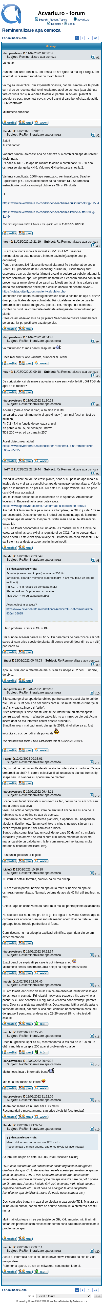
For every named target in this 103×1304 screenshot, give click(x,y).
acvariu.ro (83, 19)
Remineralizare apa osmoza (31, 30)
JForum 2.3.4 (33, 1301)
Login (71, 23)
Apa (24, 37)
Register (56, 23)
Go (95, 38)
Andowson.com (79, 1301)
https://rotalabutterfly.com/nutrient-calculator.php (33, 291)
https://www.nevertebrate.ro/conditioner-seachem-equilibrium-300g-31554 (50, 203)
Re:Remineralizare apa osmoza (40, 134)
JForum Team (52, 1301)
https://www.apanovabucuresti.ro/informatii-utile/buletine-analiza (44, 506)
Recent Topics (58, 19)
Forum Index (10, 37)
